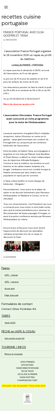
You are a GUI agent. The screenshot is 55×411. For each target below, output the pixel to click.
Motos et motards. (14, 354)
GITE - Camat (11, 275)
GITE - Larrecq (12, 281)
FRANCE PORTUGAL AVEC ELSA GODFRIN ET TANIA (23, 33)
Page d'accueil (11, 295)
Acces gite (10, 288)
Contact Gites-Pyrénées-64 (18, 309)
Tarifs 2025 (10, 322)
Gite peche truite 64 (14, 338)
